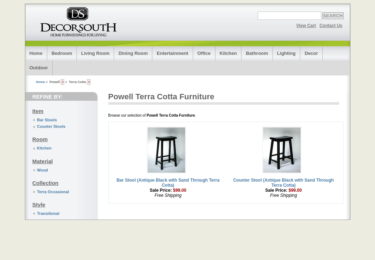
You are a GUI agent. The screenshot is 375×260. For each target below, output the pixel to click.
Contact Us (330, 25)
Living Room (95, 53)
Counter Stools (51, 126)
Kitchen (228, 53)
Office (204, 53)
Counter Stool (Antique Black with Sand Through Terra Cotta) (283, 183)
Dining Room (133, 53)
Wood (42, 170)
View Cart (306, 25)
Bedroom (62, 53)
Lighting (286, 53)
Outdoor (39, 67)
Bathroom (257, 53)
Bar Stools (47, 120)
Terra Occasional (53, 192)
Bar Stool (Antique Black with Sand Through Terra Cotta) (168, 183)
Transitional (48, 213)
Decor (311, 53)
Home (36, 53)
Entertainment (172, 53)
